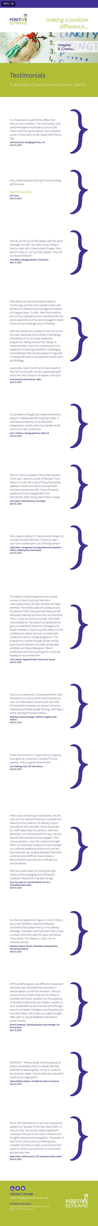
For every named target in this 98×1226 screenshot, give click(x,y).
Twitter (17, 1188)
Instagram (23, 1188)
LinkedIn (12, 1188)
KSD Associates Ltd (24, 1209)
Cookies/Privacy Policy (20, 1204)
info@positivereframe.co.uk (32, 1198)
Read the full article (20, 192)
